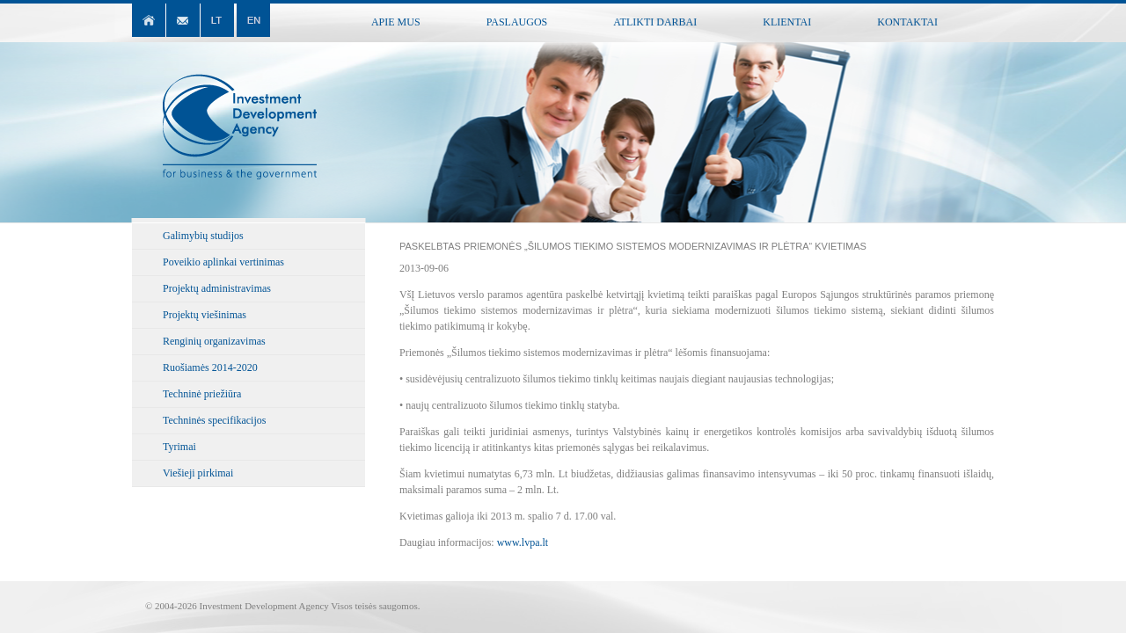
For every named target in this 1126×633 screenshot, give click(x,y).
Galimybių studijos (203, 235)
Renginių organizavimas (214, 341)
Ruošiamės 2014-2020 (210, 367)
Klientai (787, 22)
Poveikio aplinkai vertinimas (223, 262)
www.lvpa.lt (523, 542)
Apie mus (395, 22)
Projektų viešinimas (204, 315)
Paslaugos (517, 22)
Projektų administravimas (217, 288)
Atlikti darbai (655, 22)
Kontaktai (907, 22)
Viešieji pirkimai (198, 473)
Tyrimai (179, 446)
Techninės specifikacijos (214, 420)
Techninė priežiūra (202, 394)
